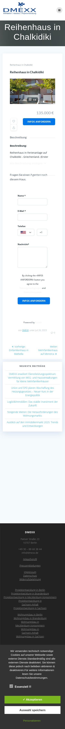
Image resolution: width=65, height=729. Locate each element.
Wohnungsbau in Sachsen (30, 636)
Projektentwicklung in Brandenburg (30, 593)
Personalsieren (32, 720)
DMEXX (25, 330)
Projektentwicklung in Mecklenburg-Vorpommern (30, 597)
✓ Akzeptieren (32, 699)
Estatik (38, 322)
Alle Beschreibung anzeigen (28, 163)
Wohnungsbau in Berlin (30, 614)
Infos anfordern (39, 121)
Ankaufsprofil (30, 559)
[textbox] (26, 232)
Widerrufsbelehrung (30, 579)
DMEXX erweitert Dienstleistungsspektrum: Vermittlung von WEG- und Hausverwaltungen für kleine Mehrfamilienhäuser (32, 377)
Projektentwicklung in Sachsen (30, 608)
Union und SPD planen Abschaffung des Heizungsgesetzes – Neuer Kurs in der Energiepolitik (32, 391)
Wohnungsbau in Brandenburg (30, 618)
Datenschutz (30, 575)
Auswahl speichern (32, 710)
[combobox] (26, 232)
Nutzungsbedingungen (30, 288)
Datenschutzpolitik (32, 292)
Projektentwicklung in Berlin (30, 590)
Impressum (30, 572)
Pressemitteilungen (30, 565)
